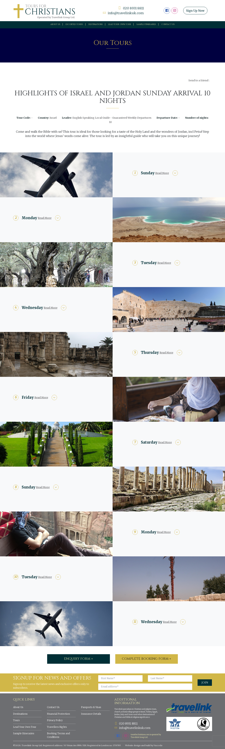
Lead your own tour (119, 24)
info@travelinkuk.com (123, 13)
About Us (55, 24)
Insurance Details (91, 713)
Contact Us (168, 24)
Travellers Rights (57, 727)
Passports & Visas (91, 707)
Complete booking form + (146, 659)
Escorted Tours (74, 24)
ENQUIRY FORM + (78, 659)
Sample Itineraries (146, 24)
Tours (16, 720)
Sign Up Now (195, 10)
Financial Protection (58, 713)
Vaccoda (158, 745)
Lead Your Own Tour (24, 727)
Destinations (95, 24)
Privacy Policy (55, 720)
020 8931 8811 (131, 8)
